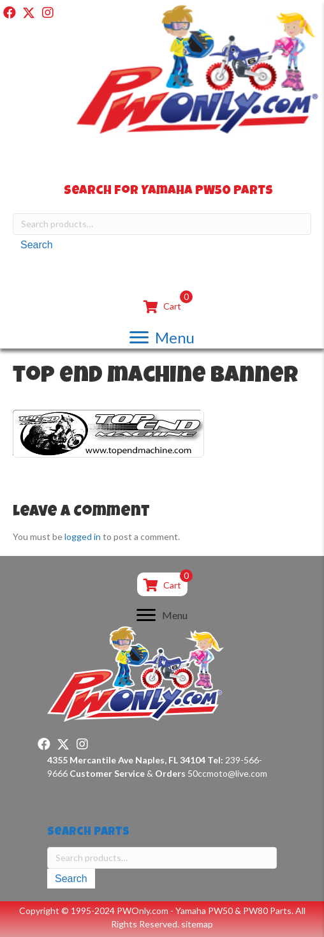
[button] (9, 12)
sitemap (197, 923)
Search (36, 244)
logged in (82, 536)
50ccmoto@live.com (227, 773)
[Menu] (162, 337)
